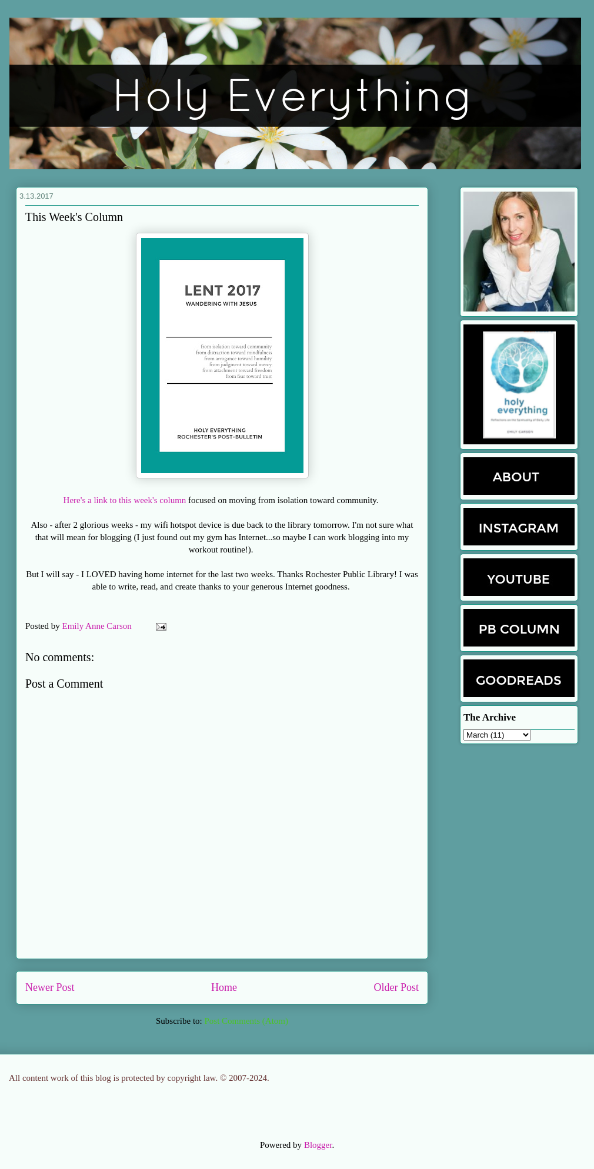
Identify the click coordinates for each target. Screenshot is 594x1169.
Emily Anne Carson (98, 626)
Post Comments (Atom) (246, 1021)
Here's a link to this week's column (125, 500)
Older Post (396, 987)
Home (224, 987)
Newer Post (50, 987)
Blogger (318, 1145)
